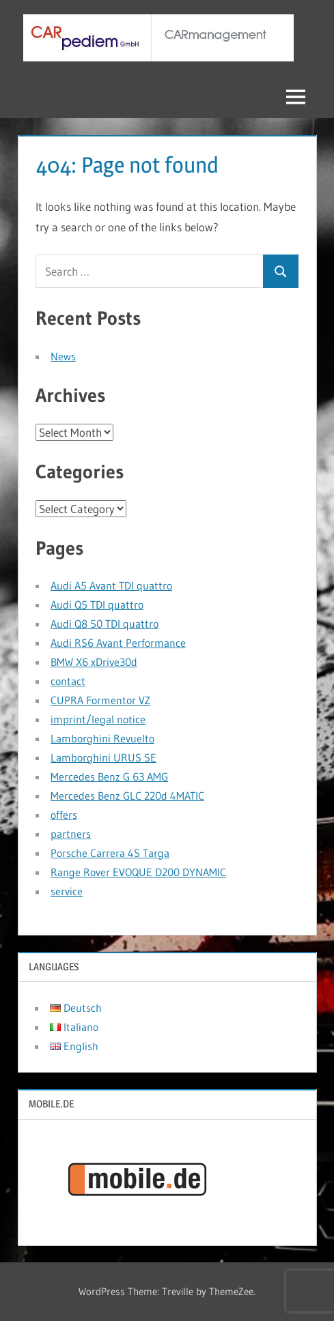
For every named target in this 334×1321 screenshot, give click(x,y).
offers (64, 815)
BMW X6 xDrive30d (94, 662)
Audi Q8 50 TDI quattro (104, 623)
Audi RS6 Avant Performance (118, 643)
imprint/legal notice (98, 719)
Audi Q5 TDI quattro (97, 604)
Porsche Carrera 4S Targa (110, 853)
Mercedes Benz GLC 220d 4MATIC (127, 795)
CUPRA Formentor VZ (100, 700)
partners (71, 834)
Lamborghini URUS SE (103, 757)
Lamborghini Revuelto (102, 738)
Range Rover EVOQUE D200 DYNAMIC (138, 872)
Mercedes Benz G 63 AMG (109, 776)
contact (68, 681)
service (67, 891)
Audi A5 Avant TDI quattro (111, 585)
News (63, 356)
